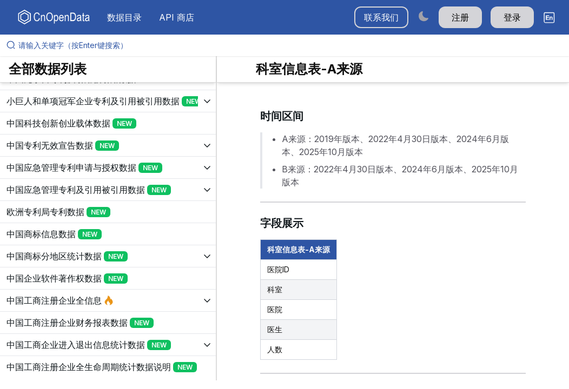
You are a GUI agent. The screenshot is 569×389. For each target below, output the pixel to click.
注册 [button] (460, 17)
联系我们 (381, 17)
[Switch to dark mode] (423, 16)
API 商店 (176, 17)
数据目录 (124, 17)
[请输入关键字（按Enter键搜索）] (289, 45)
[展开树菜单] (108, 101)
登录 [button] (512, 17)
